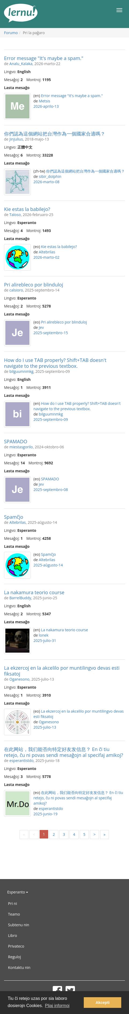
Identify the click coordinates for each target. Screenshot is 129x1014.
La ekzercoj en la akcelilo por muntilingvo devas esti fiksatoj (62, 671)
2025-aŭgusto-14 (48, 565)
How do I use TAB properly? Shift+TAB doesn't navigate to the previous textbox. (55, 363)
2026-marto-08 (46, 181)
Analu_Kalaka (20, 63)
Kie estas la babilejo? (27, 209)
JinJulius (16, 139)
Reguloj (14, 956)
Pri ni (12, 903)
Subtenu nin (18, 924)
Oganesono (19, 679)
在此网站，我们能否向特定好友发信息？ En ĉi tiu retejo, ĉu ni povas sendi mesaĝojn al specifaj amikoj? (63, 752)
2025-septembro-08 (50, 489)
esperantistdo (21, 760)
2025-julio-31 (44, 640)
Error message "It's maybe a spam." (43, 58)
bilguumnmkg (21, 371)
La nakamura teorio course (34, 592)
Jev (41, 327)
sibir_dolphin (50, 176)
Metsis (44, 100)
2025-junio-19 (45, 813)
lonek (43, 635)
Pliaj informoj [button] (57, 1005)
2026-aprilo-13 (46, 106)
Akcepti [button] (102, 1002)
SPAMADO (15, 441)
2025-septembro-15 (50, 332)
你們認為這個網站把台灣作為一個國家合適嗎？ (54, 133)
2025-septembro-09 (50, 419)
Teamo (14, 914)
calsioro (16, 290)
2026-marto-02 (46, 257)
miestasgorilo (21, 446)
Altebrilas (47, 251)
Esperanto (17, 892)
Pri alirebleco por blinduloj (33, 284)
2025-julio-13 (44, 727)
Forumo (11, 32)
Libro (12, 935)
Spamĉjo (13, 517)
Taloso (15, 214)
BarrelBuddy (20, 597)
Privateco (16, 946)
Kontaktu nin (19, 967)
